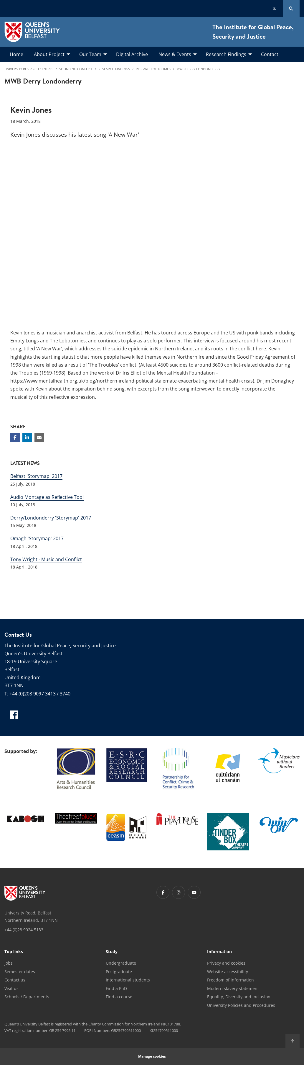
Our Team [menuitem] (90, 54)
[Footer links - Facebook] (162, 892)
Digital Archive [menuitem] (132, 54)
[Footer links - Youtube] (194, 892)
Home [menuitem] (16, 54)
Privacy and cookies (226, 963)
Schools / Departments (26, 996)
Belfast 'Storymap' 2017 (36, 476)
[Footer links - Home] (24, 893)
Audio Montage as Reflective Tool (47, 497)
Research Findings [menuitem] (226, 54)
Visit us (11, 988)
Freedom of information (230, 980)
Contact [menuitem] (269, 54)
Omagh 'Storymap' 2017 (37, 538)
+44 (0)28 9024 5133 (23, 929)
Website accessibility (227, 971)
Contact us (14, 980)
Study (112, 952)
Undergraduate (121, 963)
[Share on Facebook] (15, 437)
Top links (13, 952)
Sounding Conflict (75, 69)
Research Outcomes (153, 69)
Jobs (8, 963)
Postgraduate (119, 971)
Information (219, 952)
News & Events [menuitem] (174, 54)
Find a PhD (116, 988)
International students (128, 980)
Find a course (119, 996)
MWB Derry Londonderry (198, 69)
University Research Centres (28, 69)
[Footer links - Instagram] (178, 892)
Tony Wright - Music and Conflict (46, 559)
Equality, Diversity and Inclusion (238, 996)
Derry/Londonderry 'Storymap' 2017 (50, 517)
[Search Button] (291, 8)
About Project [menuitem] (49, 54)
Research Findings (114, 69)
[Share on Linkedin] (27, 437)
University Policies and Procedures (241, 1005)
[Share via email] (39, 437)
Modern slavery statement (233, 988)
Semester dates (19, 971)
